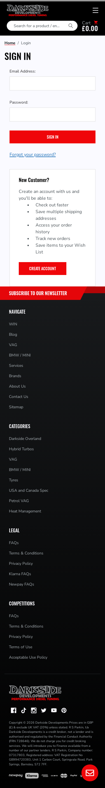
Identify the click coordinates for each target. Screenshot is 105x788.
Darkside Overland (25, 438)
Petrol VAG (19, 500)
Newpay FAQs (21, 584)
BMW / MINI (20, 355)
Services (16, 365)
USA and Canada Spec (28, 490)
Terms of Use (20, 647)
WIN (13, 324)
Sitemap (16, 407)
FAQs (14, 542)
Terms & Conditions (26, 553)
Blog (13, 334)
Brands (15, 376)
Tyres (13, 480)
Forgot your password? (33, 154)
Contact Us (18, 396)
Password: (19, 102)
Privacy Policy (21, 563)
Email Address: (23, 71)
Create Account (42, 268)
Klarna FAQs (20, 574)
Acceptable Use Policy (28, 657)
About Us (17, 386)
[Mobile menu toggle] (95, 10)
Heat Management (25, 511)
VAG (13, 345)
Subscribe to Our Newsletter (38, 293)
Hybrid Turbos (21, 449)
